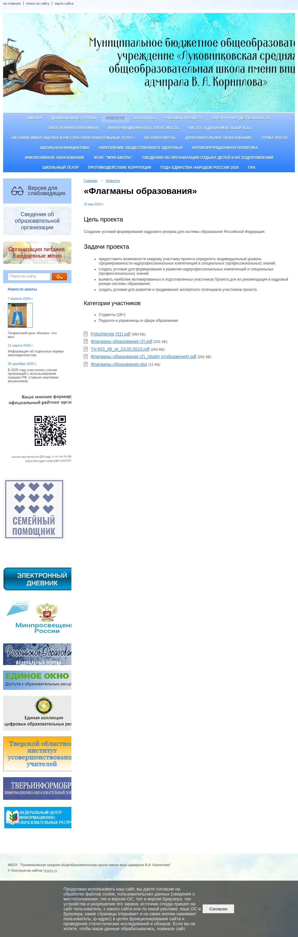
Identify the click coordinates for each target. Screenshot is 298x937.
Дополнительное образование (218, 138)
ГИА (251, 167)
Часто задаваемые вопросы (219, 128)
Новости (115, 118)
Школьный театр (61, 167)
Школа (35, 118)
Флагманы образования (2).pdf (121, 341)
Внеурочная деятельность (241, 118)
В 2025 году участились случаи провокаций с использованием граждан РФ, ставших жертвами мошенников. (33, 375)
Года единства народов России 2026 (199, 167)
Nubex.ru (50, 870)
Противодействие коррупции (119, 167)
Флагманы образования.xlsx (119, 364)
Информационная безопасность (143, 128)
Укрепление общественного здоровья (140, 148)
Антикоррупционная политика (225, 148)
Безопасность (160, 138)
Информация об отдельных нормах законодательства (36, 353)
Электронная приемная (72, 128)
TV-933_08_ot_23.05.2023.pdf (120, 349)
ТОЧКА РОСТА (274, 138)
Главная (90, 180)
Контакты (144, 118)
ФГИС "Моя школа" (113, 157)
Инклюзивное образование (54, 157)
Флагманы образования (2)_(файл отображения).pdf (143, 356)
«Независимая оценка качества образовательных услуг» (73, 138)
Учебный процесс (183, 118)
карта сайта (64, 3)
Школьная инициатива (64, 148)
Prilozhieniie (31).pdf (110, 333)
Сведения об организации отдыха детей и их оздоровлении (207, 157)
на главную (12, 3)
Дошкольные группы (74, 118)
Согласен (218, 909)
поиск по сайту (37, 3)
